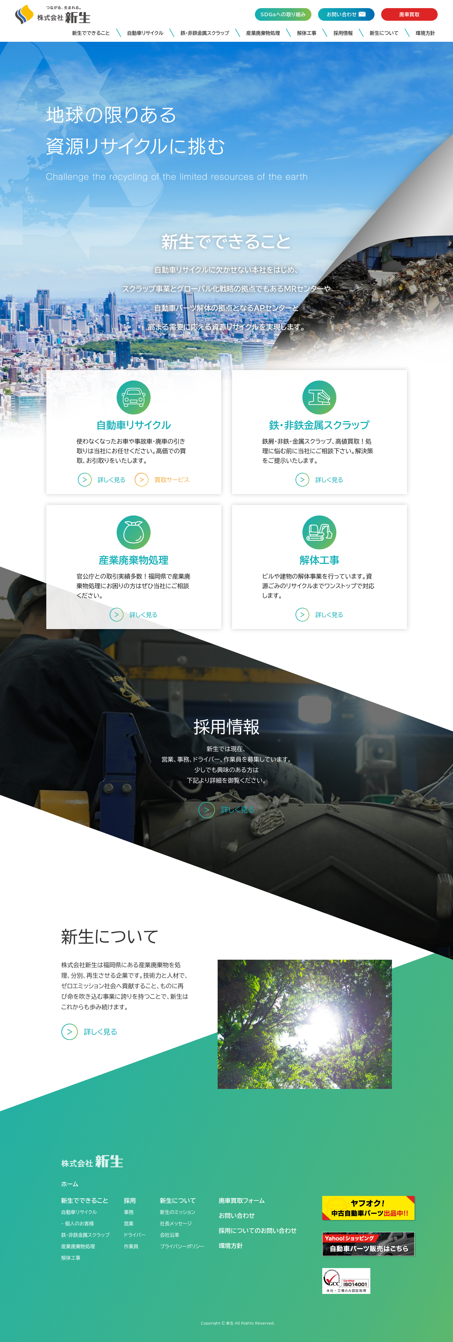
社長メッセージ (176, 1223)
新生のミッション (177, 1212)
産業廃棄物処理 (263, 33)
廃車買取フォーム (242, 1200)
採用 (130, 1200)
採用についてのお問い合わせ (258, 1230)
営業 (128, 1223)
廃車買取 (409, 14)
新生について (384, 33)
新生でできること (91, 33)
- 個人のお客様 (77, 1223)
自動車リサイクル (145, 33)
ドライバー (134, 1235)
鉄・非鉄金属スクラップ (204, 33)
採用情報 (343, 33)
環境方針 (425, 33)
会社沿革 (169, 1235)
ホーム (69, 1184)
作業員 (131, 1246)
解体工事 (306, 33)
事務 (128, 1212)
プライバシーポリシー (182, 1246)
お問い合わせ (237, 1215)
